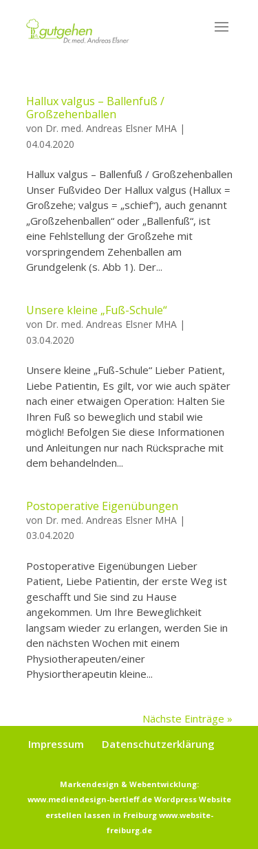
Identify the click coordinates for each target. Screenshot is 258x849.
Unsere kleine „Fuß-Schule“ (96, 310)
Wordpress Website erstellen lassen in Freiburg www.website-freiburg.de (138, 814)
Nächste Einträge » (187, 718)
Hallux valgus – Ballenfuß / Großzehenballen (95, 107)
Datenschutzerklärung (158, 744)
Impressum (56, 744)
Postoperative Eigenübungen (102, 506)
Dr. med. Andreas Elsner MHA (111, 128)
